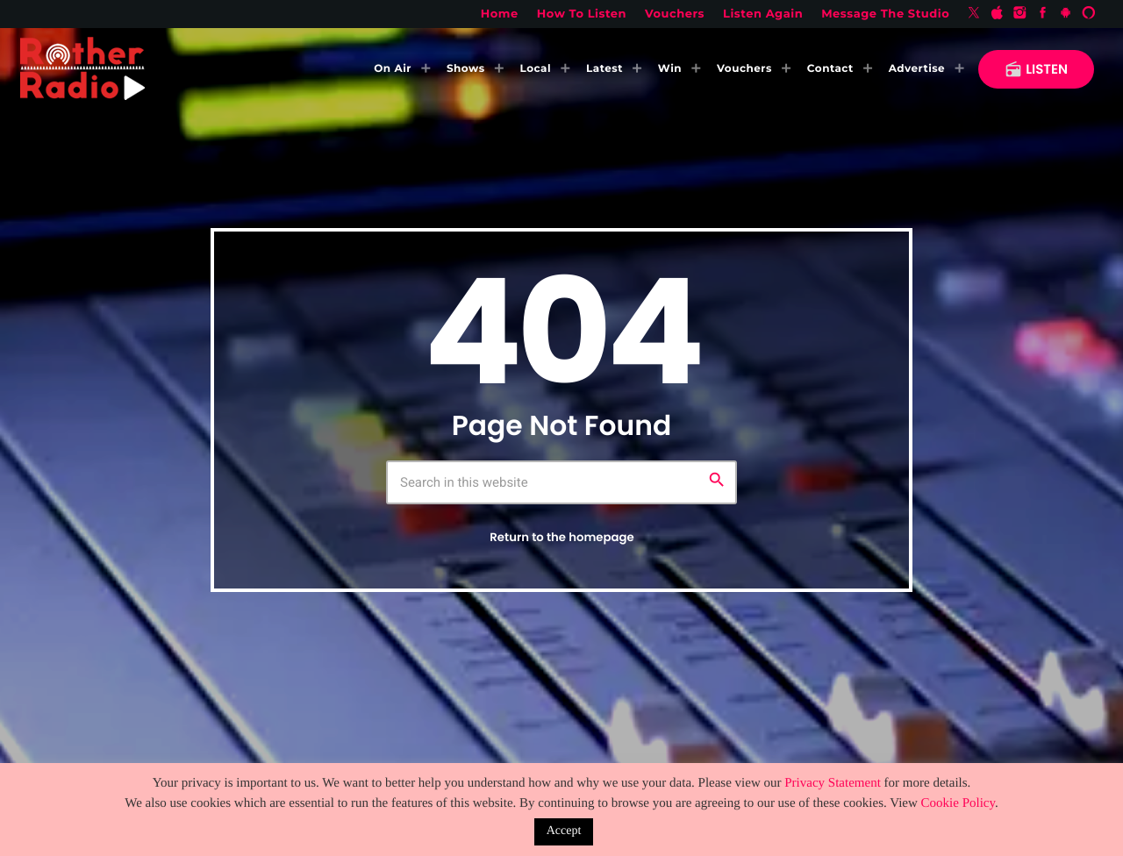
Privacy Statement (832, 783)
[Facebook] (1043, 14)
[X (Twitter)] (974, 14)
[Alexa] (1089, 14)
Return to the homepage (561, 537)
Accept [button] (564, 831)
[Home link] (82, 69)
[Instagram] (1020, 14)
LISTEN (1036, 70)
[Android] (1066, 14)
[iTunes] (997, 14)
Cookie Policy (958, 803)
